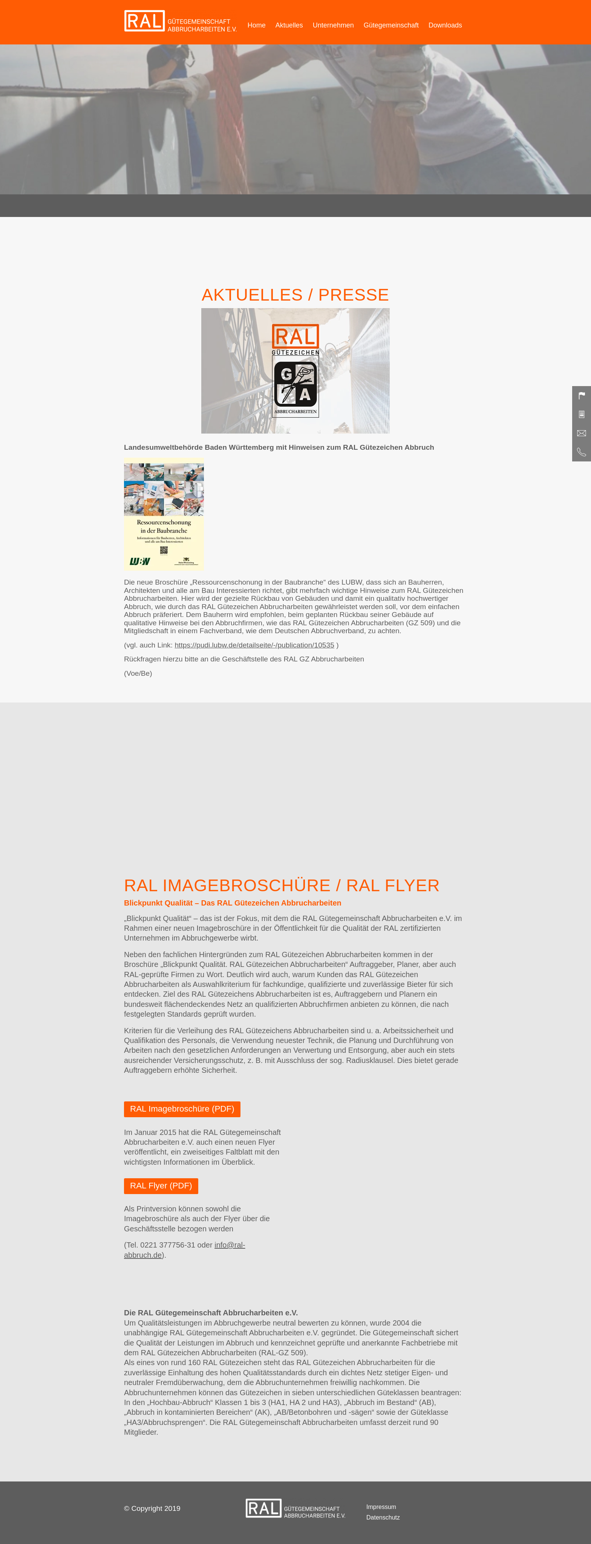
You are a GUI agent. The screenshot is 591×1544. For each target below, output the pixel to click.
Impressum (381, 1507)
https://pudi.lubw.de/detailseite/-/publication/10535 (254, 645)
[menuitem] (257, 22)
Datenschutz (383, 1518)
